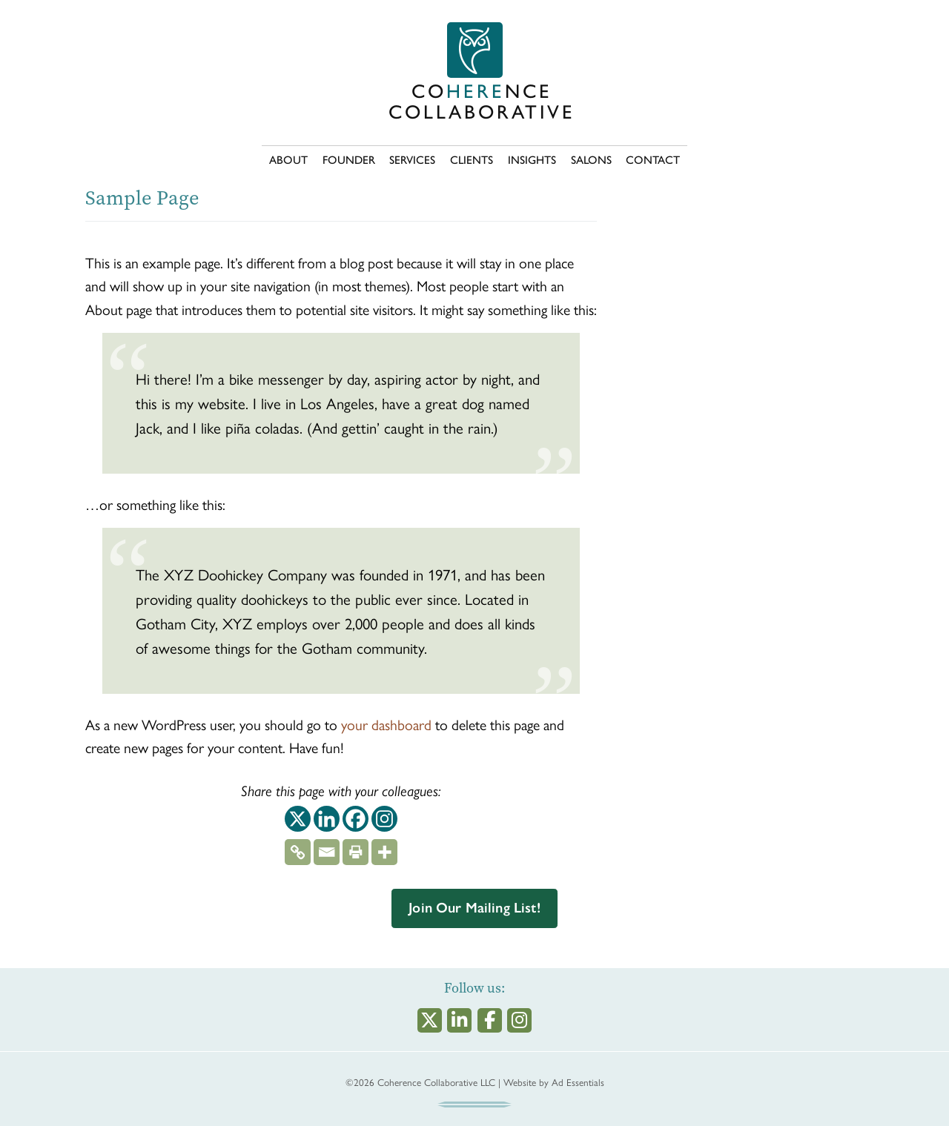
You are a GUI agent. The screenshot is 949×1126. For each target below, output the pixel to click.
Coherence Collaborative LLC (436, 1082)
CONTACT (653, 160)
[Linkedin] (327, 819)
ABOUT (288, 160)
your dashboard (386, 724)
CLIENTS (471, 160)
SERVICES (412, 160)
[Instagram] (384, 819)
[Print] (355, 848)
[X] (298, 819)
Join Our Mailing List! (474, 907)
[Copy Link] (298, 848)
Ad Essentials (578, 1082)
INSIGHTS (532, 160)
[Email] (327, 848)
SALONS (591, 160)
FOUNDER (349, 160)
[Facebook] (355, 819)
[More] (384, 848)
